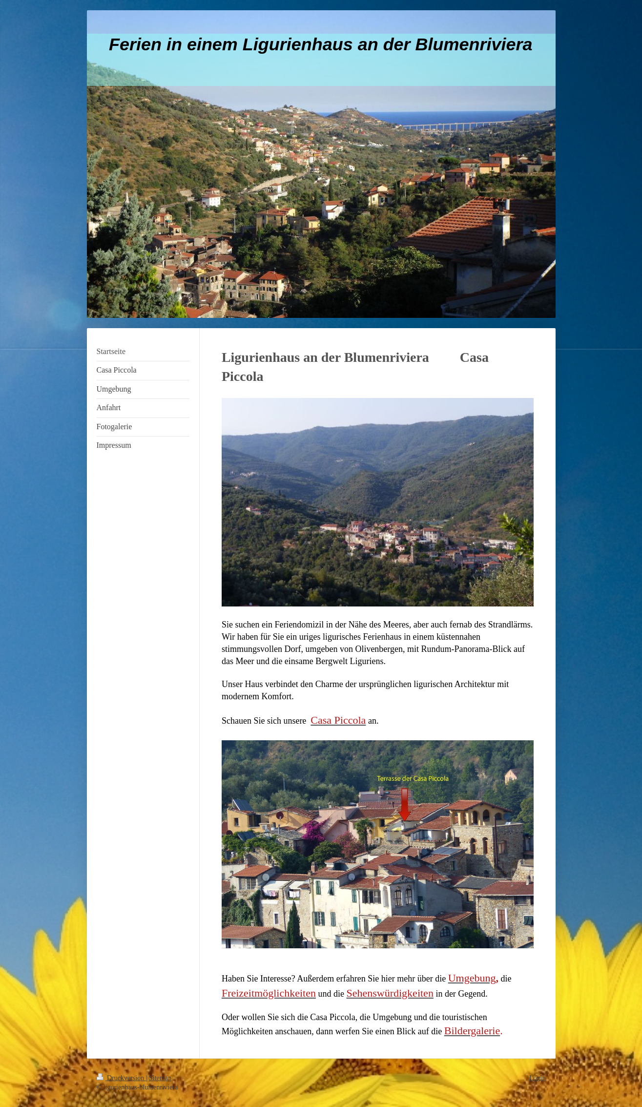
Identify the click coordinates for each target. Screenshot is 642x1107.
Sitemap (160, 1078)
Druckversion (121, 1078)
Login (537, 1078)
